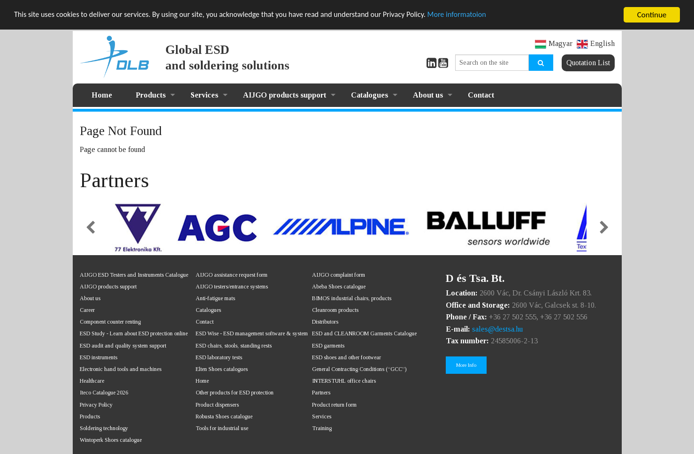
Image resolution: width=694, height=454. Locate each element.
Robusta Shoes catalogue (224, 416)
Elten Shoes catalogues (222, 369)
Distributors (325, 321)
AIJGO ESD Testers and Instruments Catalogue (134, 274)
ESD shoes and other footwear (346, 357)
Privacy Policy (96, 404)
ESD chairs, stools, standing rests (234, 345)
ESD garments (328, 345)
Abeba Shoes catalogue (339, 286)
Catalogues (369, 95)
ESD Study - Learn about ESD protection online (134, 333)
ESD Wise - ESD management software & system (252, 333)
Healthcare (92, 381)
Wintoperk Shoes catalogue (111, 440)
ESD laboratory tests (219, 357)
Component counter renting (110, 321)
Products (151, 95)
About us (428, 95)
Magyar (553, 43)
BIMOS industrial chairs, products (351, 298)
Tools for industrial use (222, 428)
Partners (321, 392)
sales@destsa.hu (497, 329)
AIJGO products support (284, 95)
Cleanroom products (335, 310)
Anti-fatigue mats (215, 298)
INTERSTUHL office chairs (344, 381)
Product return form (334, 404)
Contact (481, 95)
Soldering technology (104, 428)
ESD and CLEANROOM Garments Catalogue (364, 333)
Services (204, 95)
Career (87, 310)
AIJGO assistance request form (231, 274)
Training (322, 428)
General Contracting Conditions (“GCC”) (359, 369)
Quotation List (588, 63)
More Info (466, 365)
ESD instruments (98, 357)
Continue (652, 15)
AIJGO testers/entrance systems (232, 286)
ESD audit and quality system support (123, 345)
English (596, 43)
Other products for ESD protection (235, 392)
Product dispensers (217, 404)
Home (102, 95)
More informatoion (480, 15)
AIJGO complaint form (338, 274)
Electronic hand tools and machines (120, 369)
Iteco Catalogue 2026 (104, 392)
